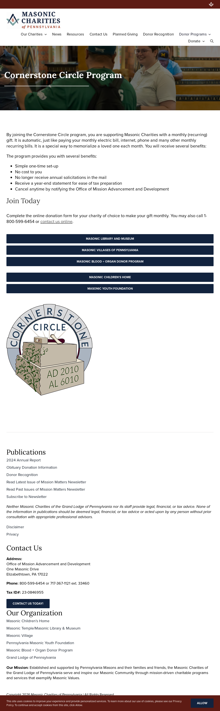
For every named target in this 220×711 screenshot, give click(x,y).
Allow (202, 703)
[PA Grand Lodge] (211, 4)
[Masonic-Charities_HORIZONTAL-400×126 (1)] (33, 14)
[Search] (212, 41)
